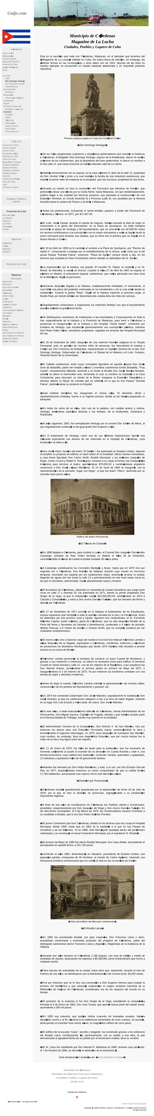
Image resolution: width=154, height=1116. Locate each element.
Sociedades (9, 101)
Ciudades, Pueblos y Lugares (16, 200)
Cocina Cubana (9, 148)
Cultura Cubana (9, 59)
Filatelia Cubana (10, 173)
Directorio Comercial (12, 106)
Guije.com (16, 13)
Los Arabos (7, 313)
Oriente (6, 229)
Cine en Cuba (9, 151)
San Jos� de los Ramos (13, 336)
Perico (5, 330)
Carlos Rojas (8, 296)
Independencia (11, 86)
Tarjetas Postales (10, 168)
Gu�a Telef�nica (10, 67)
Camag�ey (8, 226)
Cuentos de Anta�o (11, 179)
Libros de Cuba (9, 159)
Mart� (5, 319)
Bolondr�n (7, 290)
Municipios (16, 278)
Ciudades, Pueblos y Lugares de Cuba (77, 1078)
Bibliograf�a (8, 56)
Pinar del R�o (9, 215)
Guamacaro (8, 301)
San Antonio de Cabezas (13, 333)
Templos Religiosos (11, 165)
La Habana (7, 218)
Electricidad (10, 129)
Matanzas (7, 221)
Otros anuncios (11, 131)
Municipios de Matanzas (65, 1074)
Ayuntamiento (9, 89)
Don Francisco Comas (15, 84)
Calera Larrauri (11, 126)
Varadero (6, 252)
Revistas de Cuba (10, 156)
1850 (7, 78)
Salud (7, 117)
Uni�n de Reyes (10, 341)
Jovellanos (7, 307)
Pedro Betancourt (10, 327)
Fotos (5, 70)
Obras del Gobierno (11, 62)
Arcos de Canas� (10, 287)
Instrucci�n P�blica (14, 98)
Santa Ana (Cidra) (10, 338)
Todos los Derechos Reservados (134, 1104)
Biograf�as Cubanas (12, 162)
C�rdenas (16, 49)
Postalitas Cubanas (11, 170)
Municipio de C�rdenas (77, 1070)
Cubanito (6, 176)
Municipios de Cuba (16, 264)
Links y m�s (8, 53)
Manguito (7, 316)
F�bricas (9, 120)
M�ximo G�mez (10, 324)
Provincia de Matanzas (90, 1074)
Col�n (6, 246)
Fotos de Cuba (9, 182)
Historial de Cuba (10, 64)
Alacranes (7, 284)
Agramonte (7, 281)
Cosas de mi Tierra (11, 145)
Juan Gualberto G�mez (13, 310)
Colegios (9, 114)
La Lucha (7, 76)
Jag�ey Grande (10, 304)
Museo (6, 103)
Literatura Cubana (10, 187)
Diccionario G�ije (10, 153)
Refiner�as (10, 123)
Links (5, 184)
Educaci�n (9, 95)
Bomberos (9, 92)
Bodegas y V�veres (14, 109)
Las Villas (7, 223)
